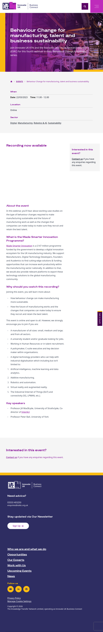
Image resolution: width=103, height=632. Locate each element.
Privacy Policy (14, 598)
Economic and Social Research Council (65, 47)
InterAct (26, 412)
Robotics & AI (40, 123)
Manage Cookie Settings (19, 601)
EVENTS (19, 81)
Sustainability (54, 123)
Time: (33, 97)
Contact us (77, 159)
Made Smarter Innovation (19, 245)
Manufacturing (25, 123)
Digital (13, 123)
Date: (13, 97)
